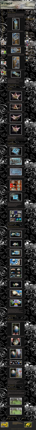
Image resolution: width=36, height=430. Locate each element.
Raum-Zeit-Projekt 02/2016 (30, 46)
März (2, 32)
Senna (10, 139)
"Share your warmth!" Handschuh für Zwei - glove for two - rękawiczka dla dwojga (31, 53)
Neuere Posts (8, 418)
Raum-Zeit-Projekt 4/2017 (12, 389)
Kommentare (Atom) (10, 419)
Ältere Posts (23, 418)
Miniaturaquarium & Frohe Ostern (13, 227)
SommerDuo (29, 59)
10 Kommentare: (13, 315)
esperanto (11, 85)
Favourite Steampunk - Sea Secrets (31, 56)
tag (18, 85)
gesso (12, 85)
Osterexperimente (10, 319)
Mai (2, 24)
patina (17, 85)
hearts (13, 85)
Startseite (16, 418)
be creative (6, 3)
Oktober (2, 20)
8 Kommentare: (13, 139)
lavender (15, 223)
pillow (16, 223)
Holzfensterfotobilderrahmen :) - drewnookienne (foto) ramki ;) (30, 49)
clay (9, 385)
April (2, 25)
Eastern (11, 385)
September (3, 21)
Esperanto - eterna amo (11, 12)
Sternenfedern (10, 89)
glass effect (13, 223)
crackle (10, 385)
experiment (11, 223)
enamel (9, 85)
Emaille (13, 385)
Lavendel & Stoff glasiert (12, 143)
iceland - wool (16, 85)
